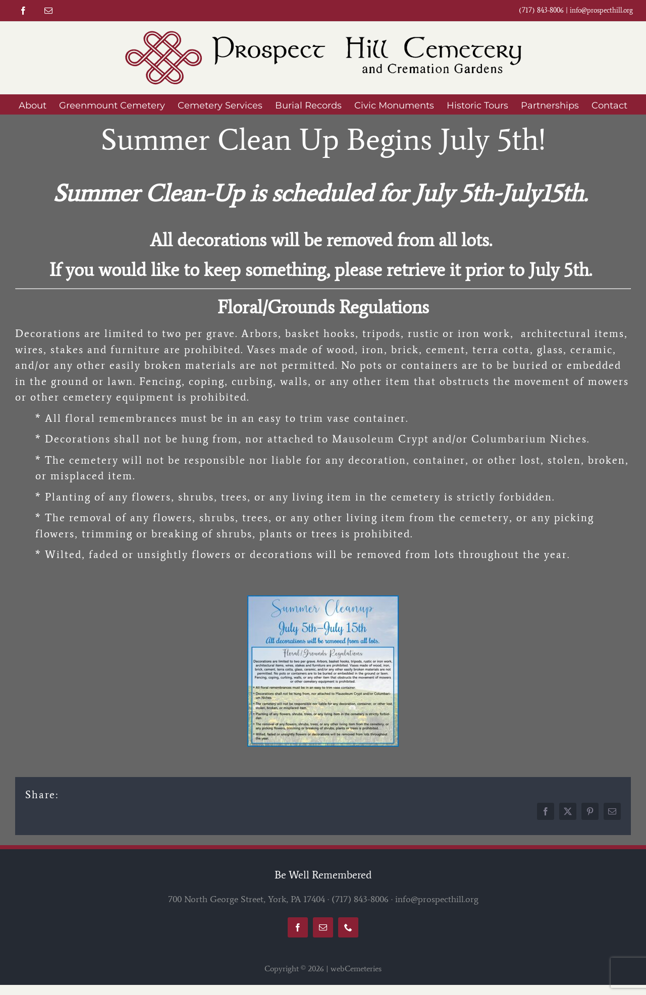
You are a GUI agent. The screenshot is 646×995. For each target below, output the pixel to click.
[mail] (48, 11)
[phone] (348, 927)
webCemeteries (356, 968)
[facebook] (23, 11)
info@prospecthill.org (601, 10)
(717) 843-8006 (360, 899)
